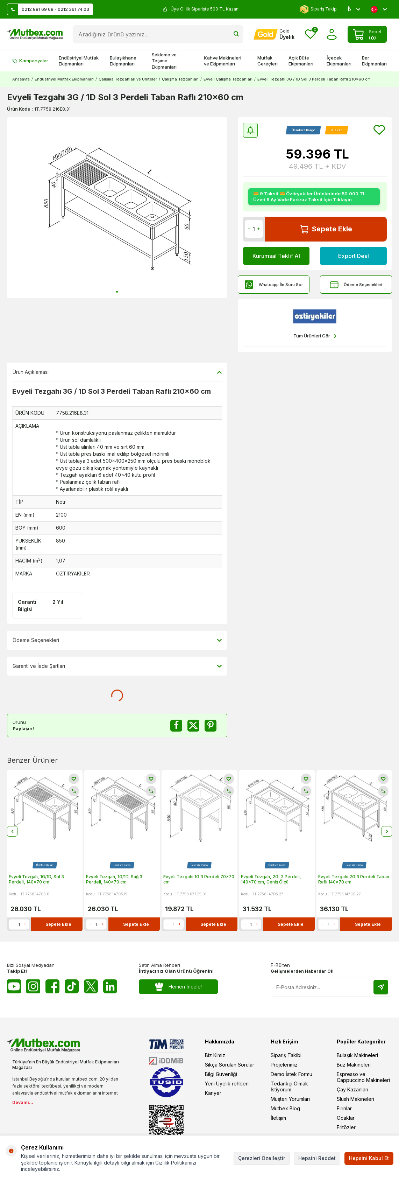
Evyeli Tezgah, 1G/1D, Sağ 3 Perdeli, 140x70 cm (114, 879)
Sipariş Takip (318, 9)
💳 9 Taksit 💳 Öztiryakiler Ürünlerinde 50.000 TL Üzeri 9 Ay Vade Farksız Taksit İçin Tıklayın (309, 196)
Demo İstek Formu (291, 1074)
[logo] (35, 34)
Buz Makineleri (354, 1065)
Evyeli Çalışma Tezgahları (228, 79)
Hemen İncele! (178, 987)
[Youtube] (14, 987)
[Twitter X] (91, 987)
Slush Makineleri (355, 1099)
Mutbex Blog (285, 1108)
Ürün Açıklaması (117, 372)
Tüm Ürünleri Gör (314, 336)
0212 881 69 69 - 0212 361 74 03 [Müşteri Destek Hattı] (48, 9)
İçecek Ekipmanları (339, 61)
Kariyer (213, 1093)
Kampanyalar (30, 60)
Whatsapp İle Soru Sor (274, 284)
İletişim (278, 1118)
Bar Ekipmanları (374, 61)
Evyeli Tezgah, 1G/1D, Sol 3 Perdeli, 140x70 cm (36, 879)
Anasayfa (21, 79)
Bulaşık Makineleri (357, 1055)
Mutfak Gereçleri (267, 61)
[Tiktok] (72, 987)
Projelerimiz (284, 1065)
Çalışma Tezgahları (180, 79)
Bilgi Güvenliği (221, 1074)
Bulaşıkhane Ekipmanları (123, 61)
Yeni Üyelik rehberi (227, 1083)
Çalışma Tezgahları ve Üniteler (128, 79)
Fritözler (346, 1127)
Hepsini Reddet (317, 1158)
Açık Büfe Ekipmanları (300, 61)
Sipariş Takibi (286, 1055)
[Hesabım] (274, 34)
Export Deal (353, 255)
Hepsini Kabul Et (369, 1158)
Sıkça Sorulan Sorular (229, 1065)
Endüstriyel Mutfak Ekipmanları (79, 61)
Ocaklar (346, 1118)
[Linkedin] (110, 987)
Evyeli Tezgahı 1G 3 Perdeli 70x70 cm (198, 879)
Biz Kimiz (215, 1055)
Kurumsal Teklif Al (276, 255)
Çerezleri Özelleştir (261, 1158)
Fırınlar (344, 1108)
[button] (117, 292)
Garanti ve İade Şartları (117, 666)
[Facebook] (52, 987)
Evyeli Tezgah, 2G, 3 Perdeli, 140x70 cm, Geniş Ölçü (271, 879)
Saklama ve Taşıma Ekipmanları (164, 61)
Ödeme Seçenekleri (356, 284)
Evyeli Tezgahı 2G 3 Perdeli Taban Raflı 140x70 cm (353, 879)
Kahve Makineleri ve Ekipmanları (222, 61)
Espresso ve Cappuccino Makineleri (363, 1077)
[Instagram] (33, 987)
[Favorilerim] (310, 34)
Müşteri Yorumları (290, 1099)
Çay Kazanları (352, 1089)
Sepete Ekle (326, 229)
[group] (117, 207)
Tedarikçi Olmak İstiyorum (289, 1086)
